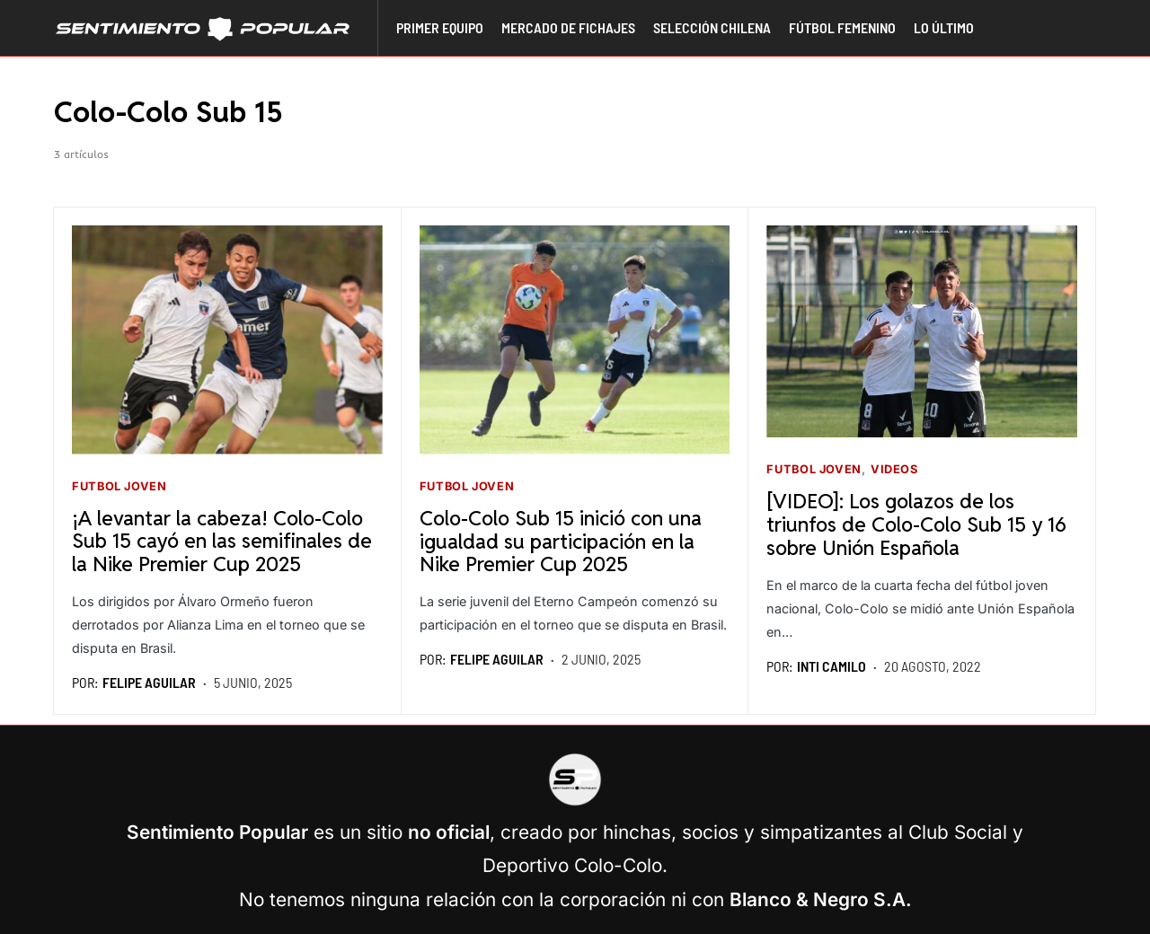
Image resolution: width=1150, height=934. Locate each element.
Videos (894, 469)
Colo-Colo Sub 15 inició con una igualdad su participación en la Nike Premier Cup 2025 (561, 541)
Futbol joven (119, 486)
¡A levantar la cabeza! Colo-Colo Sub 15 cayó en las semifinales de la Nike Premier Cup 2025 (222, 541)
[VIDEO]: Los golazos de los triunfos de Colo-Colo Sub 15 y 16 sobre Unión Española (916, 524)
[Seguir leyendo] (227, 339)
